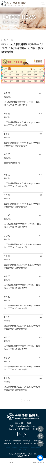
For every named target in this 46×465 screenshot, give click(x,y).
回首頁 (8, 441)
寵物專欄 (28, 444)
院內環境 (18, 444)
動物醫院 (8, 447)
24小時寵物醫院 (35, 447)
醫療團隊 (8, 444)
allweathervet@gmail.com (26, 426)
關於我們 (17, 441)
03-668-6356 (26, 423)
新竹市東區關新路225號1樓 (26, 429)
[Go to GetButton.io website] (40, 462)
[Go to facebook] (40, 458)
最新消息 (27, 441)
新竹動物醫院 (23, 450)
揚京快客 (20, 454)
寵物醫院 (15, 447)
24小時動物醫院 (24, 447)
